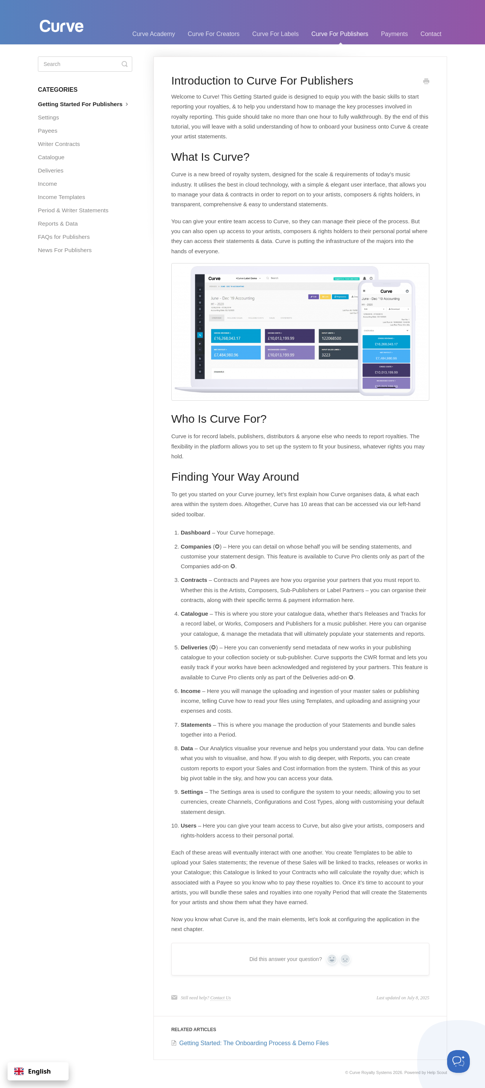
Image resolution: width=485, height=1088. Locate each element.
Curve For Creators (213, 34)
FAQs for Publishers (64, 237)
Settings (48, 117)
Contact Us (220, 997)
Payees (47, 130)
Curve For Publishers (339, 37)
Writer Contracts (59, 144)
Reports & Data (58, 223)
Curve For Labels (275, 34)
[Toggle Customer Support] (458, 1061)
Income (47, 183)
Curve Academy (153, 34)
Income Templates (61, 197)
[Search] (85, 64)
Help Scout (437, 1072)
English (32, 1071)
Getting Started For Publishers (84, 103)
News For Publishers (65, 250)
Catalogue (51, 157)
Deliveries (51, 170)
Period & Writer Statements (73, 210)
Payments (394, 34)
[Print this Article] (426, 82)
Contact (431, 34)
